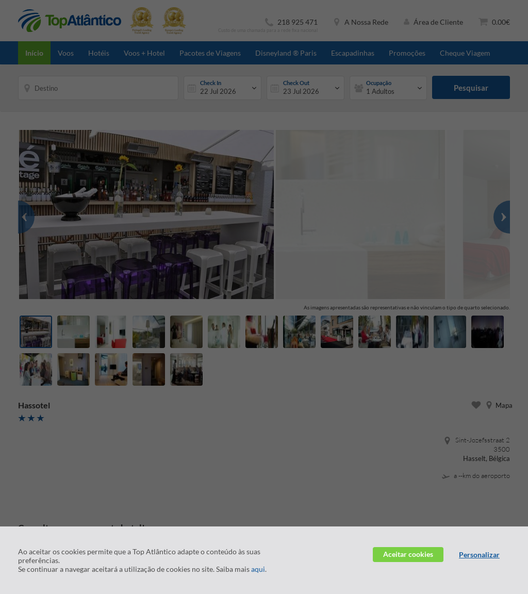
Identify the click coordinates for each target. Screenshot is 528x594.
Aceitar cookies (408, 554)
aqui (258, 569)
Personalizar (479, 554)
